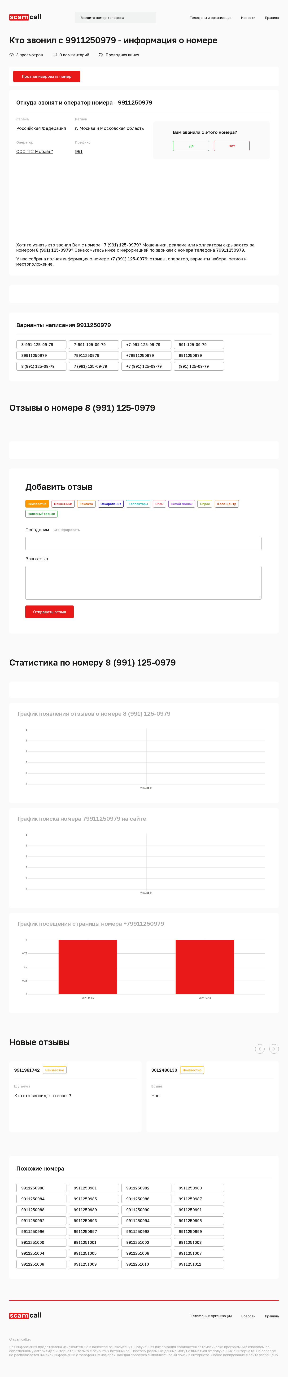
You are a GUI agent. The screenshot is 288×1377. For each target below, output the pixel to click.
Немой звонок (181, 504)
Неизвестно (37, 504)
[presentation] (116, 614)
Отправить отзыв (49, 612)
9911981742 (27, 1070)
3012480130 (164, 1070)
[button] (260, 1049)
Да (191, 146)
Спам (159, 504)
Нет (232, 146)
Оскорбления (110, 504)
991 (79, 151)
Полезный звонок (41, 514)
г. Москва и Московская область (109, 128)
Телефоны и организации (210, 18)
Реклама (86, 504)
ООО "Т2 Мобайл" (34, 151)
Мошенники (63, 504)
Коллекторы (138, 504)
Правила (272, 18)
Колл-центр (226, 504)
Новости (248, 18)
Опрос (205, 504)
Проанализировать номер (46, 76)
